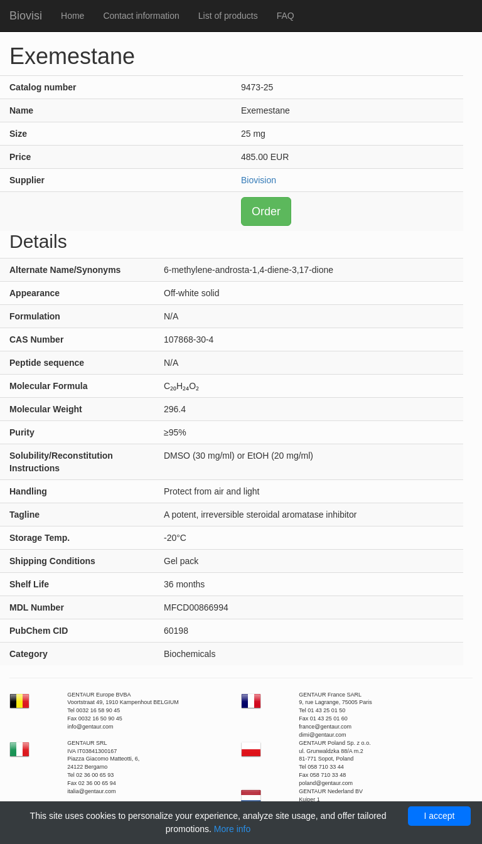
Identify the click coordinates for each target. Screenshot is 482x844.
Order (266, 211)
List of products (228, 16)
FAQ (285, 16)
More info (232, 829)
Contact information (141, 16)
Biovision (258, 180)
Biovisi (25, 15)
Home (72, 16)
